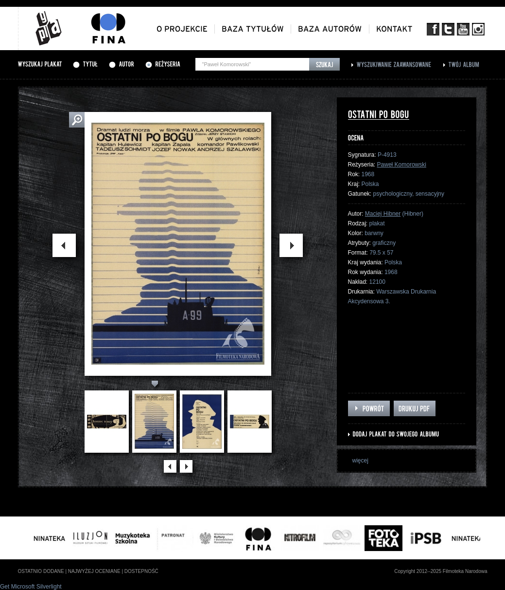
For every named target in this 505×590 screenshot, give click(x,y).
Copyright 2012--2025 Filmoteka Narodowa (440, 571)
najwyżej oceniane (94, 571)
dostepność (141, 571)
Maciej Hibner (383, 213)
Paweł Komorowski (401, 164)
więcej (360, 460)
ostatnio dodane (41, 571)
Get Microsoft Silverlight (31, 586)
